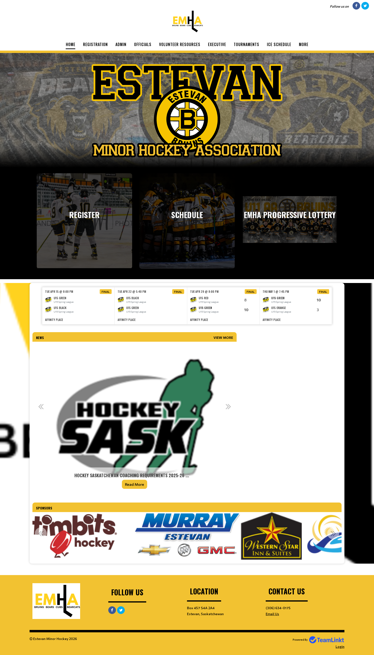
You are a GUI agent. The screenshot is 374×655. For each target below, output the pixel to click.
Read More (134, 484)
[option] (78, 305)
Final (106, 291)
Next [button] (228, 406)
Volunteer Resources (179, 44)
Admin (120, 44)
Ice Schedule (279, 44)
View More (223, 337)
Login (340, 647)
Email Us (272, 614)
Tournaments (246, 44)
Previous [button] (41, 406)
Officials (142, 44)
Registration (95, 44)
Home (70, 44)
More (303, 44)
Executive (217, 44)
